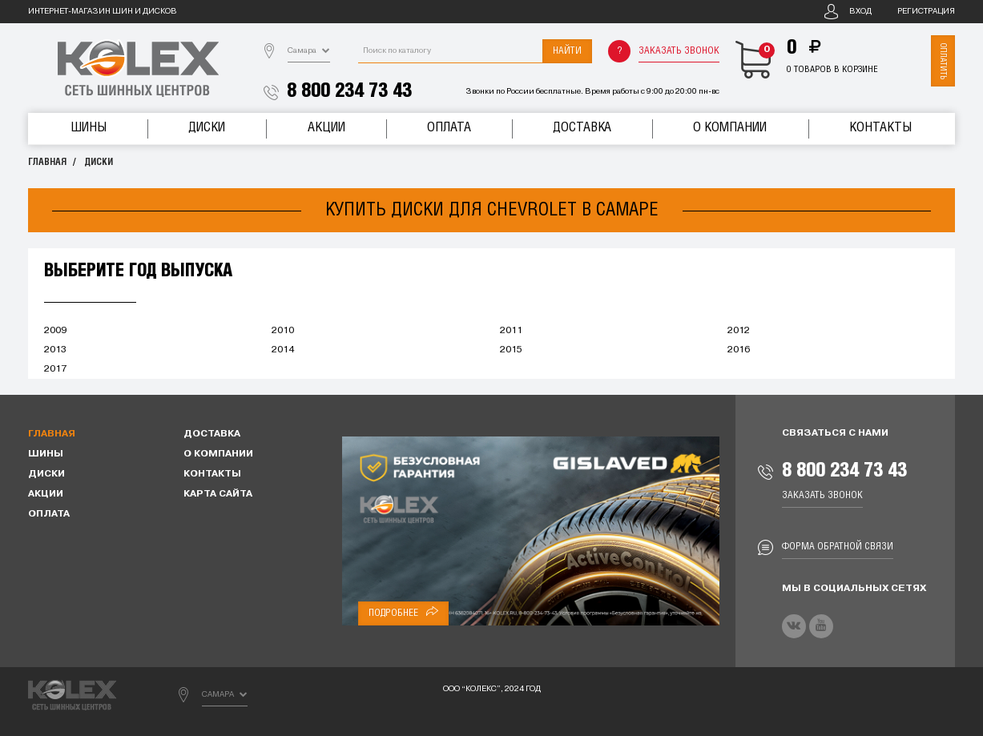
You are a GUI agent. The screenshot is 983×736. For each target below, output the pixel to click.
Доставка (582, 128)
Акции (326, 128)
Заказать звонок (679, 50)
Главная (47, 162)
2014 (283, 350)
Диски (206, 128)
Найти (567, 50)
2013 (55, 350)
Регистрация (926, 11)
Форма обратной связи (837, 546)
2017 (55, 369)
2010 (283, 331)
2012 (738, 331)
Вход (860, 11)
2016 (738, 350)
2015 (511, 350)
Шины (89, 128)
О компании (730, 128)
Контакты (880, 128)
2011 (511, 331)
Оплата (449, 128)
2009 (55, 331)
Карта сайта (217, 494)
